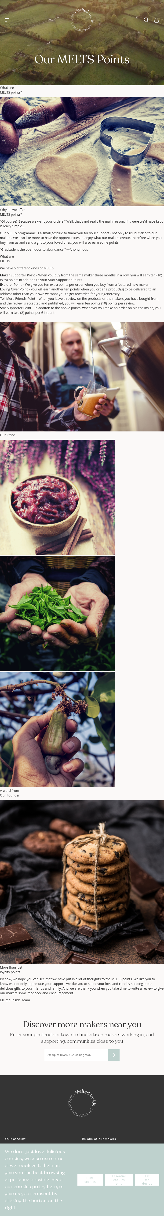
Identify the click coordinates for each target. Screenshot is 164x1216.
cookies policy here (35, 1186)
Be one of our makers (99, 1139)
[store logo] (82, 20)
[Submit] (114, 1055)
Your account (15, 1139)
